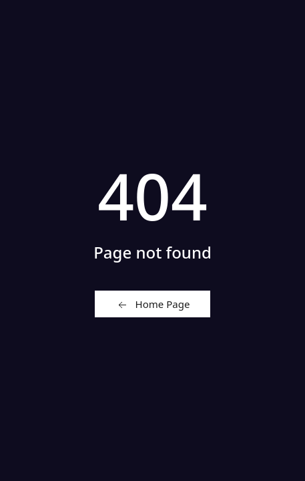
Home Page (152, 304)
